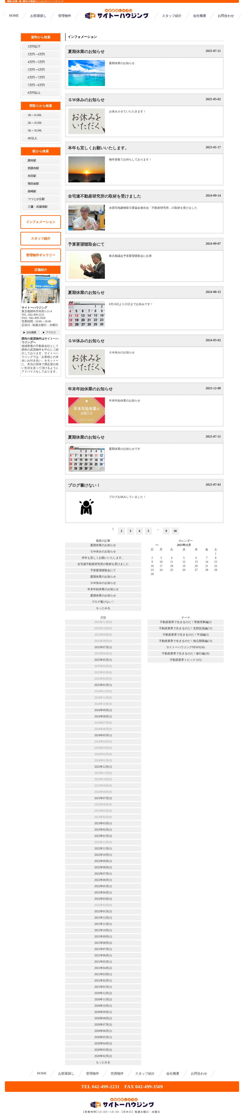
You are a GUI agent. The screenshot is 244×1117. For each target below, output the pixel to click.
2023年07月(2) (103, 798)
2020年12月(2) (103, 993)
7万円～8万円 (36, 85)
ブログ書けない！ (84, 485)
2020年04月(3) (103, 1043)
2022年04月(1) (103, 892)
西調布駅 (33, 168)
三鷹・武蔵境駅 (38, 206)
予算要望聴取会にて (86, 244)
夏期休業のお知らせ (86, 51)
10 (175, 531)
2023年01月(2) (103, 835)
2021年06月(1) (103, 955)
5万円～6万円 (36, 69)
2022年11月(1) (103, 848)
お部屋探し (38, 15)
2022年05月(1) (103, 886)
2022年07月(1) (103, 873)
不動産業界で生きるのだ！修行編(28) (185, 653)
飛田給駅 (33, 183)
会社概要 (199, 15)
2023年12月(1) (103, 766)
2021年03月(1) (103, 974)
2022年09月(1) (103, 861)
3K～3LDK (35, 130)
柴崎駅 (32, 191)
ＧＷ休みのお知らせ (86, 100)
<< (157, 545)
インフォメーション (40, 222)
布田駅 (32, 176)
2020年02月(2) (103, 1056)
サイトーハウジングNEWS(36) (185, 647)
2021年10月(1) (103, 930)
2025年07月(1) (103, 647)
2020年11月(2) (103, 999)
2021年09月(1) (103, 936)
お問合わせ (226, 15)
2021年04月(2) (103, 968)
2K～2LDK (35, 122)
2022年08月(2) (103, 867)
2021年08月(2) (103, 942)
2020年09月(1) (103, 1012)
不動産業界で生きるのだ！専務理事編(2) (185, 622)
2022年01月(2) (103, 911)
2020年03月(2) (103, 1049)
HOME (14, 15)
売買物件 (117, 1073)
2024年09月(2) (103, 710)
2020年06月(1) (103, 1030)
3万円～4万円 (36, 54)
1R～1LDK (34, 115)
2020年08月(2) (103, 1018)
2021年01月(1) (103, 986)
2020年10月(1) (103, 1005)
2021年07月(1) (103, 949)
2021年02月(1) (103, 980)
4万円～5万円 (36, 61)
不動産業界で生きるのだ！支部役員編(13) (185, 628)
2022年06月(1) (103, 879)
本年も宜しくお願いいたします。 (98, 148)
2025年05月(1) (103, 659)
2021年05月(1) (103, 961)
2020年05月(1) (103, 1037)
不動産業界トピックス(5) (186, 659)
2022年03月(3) (103, 898)
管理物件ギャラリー (40, 255)
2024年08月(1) (103, 716)
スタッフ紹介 (172, 15)
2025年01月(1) (103, 685)
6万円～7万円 (36, 77)
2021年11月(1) (103, 923)
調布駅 (32, 160)
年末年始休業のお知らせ (90, 389)
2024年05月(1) (103, 735)
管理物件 (64, 15)
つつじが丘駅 (36, 199)
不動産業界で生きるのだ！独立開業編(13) (185, 640)
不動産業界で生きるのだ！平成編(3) (186, 634)
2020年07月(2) (103, 1024)
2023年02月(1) (103, 829)
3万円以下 (34, 46)
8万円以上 (34, 92)
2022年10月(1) (103, 854)
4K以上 (32, 138)
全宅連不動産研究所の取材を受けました (104, 196)
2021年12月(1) (103, 917)
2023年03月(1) (103, 823)
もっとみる (103, 608)
